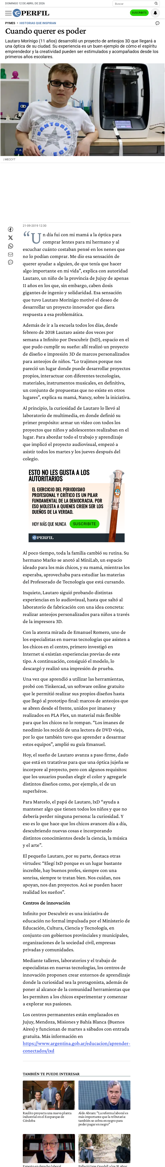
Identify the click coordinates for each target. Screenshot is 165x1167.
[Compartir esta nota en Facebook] (10, 224)
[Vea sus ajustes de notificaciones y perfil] (155, 13)
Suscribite (138, 13)
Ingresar (117, 13)
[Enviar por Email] (10, 263)
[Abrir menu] (8, 13)
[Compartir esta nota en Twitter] (10, 237)
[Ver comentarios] (156, 24)
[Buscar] (135, 4)
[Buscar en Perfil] (156, 4)
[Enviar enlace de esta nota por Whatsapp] (10, 250)
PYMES (10, 23)
